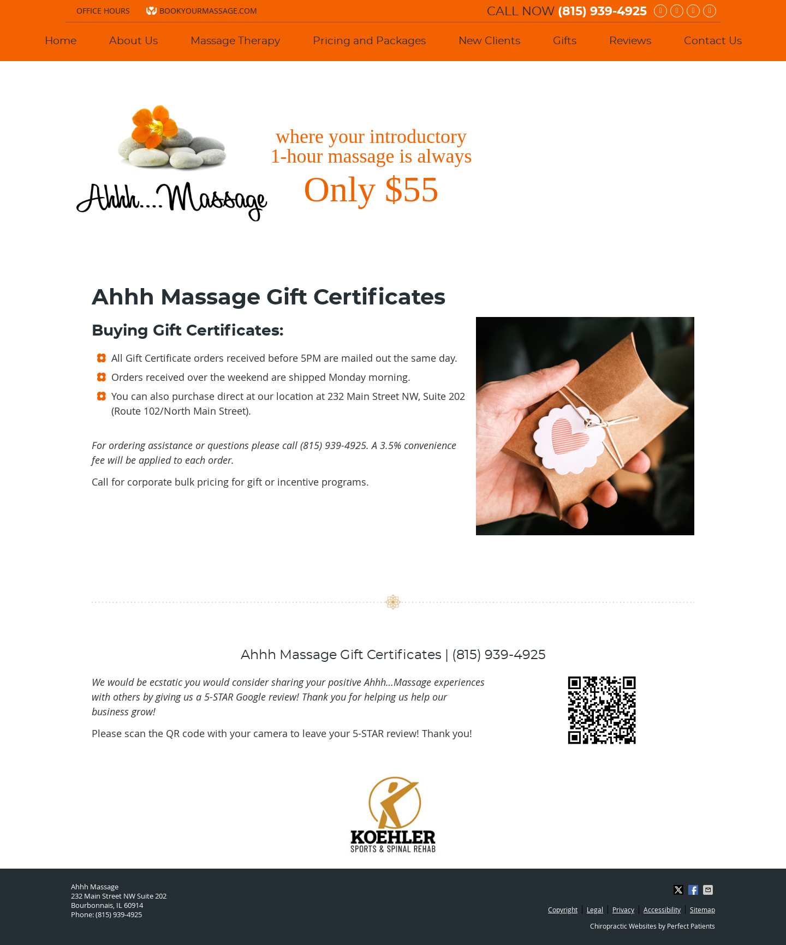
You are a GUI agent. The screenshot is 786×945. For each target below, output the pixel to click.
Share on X (680, 890)
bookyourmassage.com (201, 10)
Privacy (623, 909)
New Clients (489, 41)
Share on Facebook (694, 890)
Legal (595, 909)
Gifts (564, 41)
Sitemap (702, 909)
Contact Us (713, 41)
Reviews (630, 41)
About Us (133, 41)
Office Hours (103, 10)
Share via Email (709, 890)
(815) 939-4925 (602, 11)
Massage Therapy (235, 41)
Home (60, 41)
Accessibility (662, 909)
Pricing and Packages (369, 41)
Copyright (562, 909)
